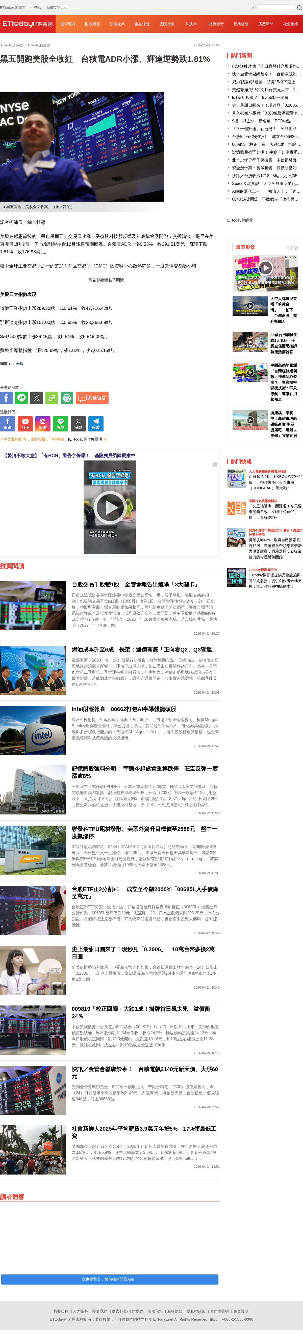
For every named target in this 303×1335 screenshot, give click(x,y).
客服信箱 (155, 1311)
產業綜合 (241, 24)
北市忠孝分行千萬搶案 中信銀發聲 (264, 160)
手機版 (36, 2)
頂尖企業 (117, 24)
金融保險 (142, 24)
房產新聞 (265, 24)
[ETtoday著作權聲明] (85, 439)
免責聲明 (240, 1311)
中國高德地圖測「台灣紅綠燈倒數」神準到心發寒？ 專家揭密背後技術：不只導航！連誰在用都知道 (283, 382)
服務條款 (174, 1311)
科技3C (191, 24)
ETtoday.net (163, 1319)
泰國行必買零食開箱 (263, 501)
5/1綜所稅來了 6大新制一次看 (260, 97)
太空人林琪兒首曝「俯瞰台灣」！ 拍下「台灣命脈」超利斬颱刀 (283, 309)
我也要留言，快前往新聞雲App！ (110, 1279)
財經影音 (216, 24)
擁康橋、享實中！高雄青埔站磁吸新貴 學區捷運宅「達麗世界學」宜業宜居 (283, 424)
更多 (292, 248)
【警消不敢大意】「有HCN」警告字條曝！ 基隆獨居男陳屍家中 (69, 455)
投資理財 (67, 24)
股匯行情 (166, 24)
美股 (20, 363)
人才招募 (80, 1311)
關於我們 (100, 1311)
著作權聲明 (219, 1311)
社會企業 (290, 24)
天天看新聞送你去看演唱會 (268, 471)
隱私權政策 (196, 1311)
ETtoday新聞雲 (13, 2)
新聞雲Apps (56, 2)
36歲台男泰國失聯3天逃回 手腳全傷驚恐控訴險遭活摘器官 (283, 343)
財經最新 (92, 24)
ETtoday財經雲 (240, 220)
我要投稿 (60, 1311)
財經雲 (28, 24)
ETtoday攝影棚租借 (262, 570)
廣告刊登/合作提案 (127, 1311)
